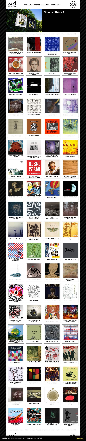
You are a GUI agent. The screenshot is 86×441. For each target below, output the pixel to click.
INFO (59, 4)
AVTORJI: (12, 34)
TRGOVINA (34, 4)
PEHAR (53, 4)
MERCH (42, 4)
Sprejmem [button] (80, 438)
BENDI (26, 4)
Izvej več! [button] (39, 438)
